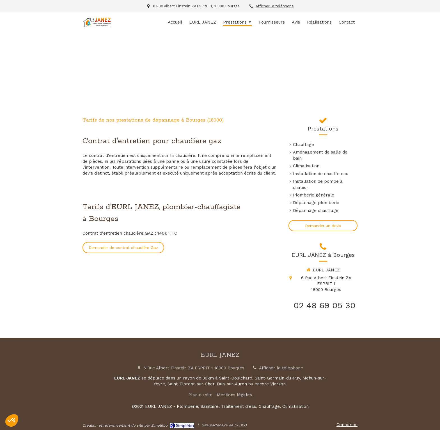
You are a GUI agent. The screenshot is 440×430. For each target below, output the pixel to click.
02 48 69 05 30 (325, 305)
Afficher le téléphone (275, 6)
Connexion (347, 424)
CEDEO (240, 425)
